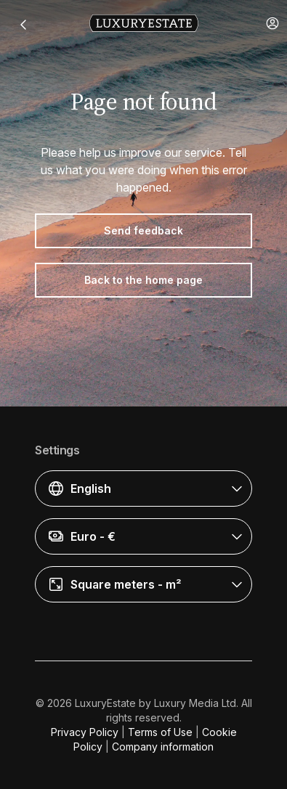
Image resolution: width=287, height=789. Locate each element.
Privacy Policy (84, 732)
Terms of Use (160, 732)
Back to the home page (143, 280)
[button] (272, 23)
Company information (163, 746)
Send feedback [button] (143, 230)
